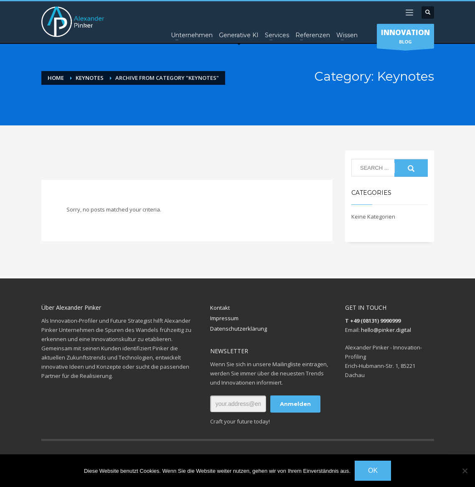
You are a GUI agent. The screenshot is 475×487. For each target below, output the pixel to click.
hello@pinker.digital (386, 330)
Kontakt (220, 307)
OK (373, 470)
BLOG (405, 38)
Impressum (224, 318)
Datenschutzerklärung (238, 328)
